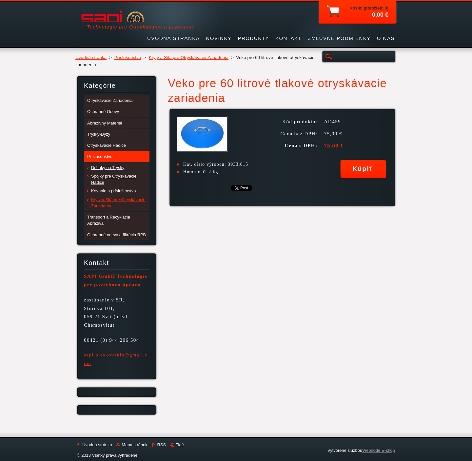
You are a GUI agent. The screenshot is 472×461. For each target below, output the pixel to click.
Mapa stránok (134, 444)
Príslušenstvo (127, 57)
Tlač (180, 444)
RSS (161, 444)
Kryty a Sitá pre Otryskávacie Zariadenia (188, 57)
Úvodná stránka (91, 57)
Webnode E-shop (378, 450)
